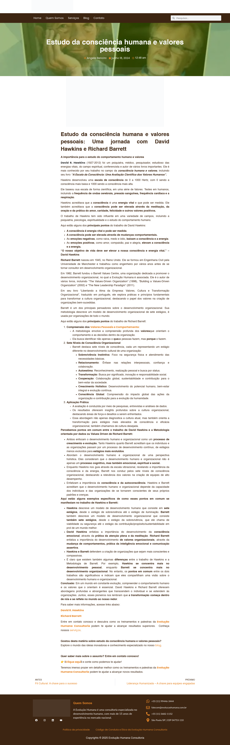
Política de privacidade (76, 729)
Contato (99, 18)
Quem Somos (55, 18)
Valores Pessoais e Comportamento (114, 327)
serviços (75, 630)
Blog (86, 18)
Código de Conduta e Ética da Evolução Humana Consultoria (131, 729)
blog (158, 645)
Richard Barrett (71, 616)
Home (37, 18)
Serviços (73, 18)
